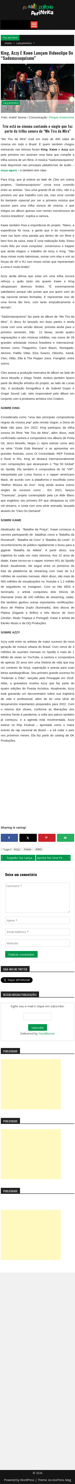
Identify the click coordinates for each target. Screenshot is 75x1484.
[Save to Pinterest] (46, 838)
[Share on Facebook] (9, 838)
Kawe (27, 849)
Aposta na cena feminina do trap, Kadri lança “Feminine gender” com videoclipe (54, 858)
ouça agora (9, 170)
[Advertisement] (31, 1084)
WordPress (27, 1480)
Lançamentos (24, 43)
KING (39, 849)
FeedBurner (47, 1033)
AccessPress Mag (59, 1480)
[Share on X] (28, 838)
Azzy (17, 849)
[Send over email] (65, 838)
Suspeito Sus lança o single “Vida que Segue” (21, 858)
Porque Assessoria (61, 117)
